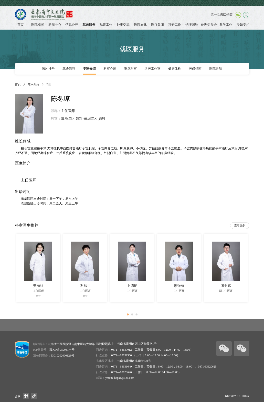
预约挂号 (48, 68)
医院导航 (215, 68)
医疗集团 (157, 24)
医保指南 (195, 68)
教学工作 (226, 24)
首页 (20, 24)
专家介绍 (89, 68)
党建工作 (106, 24)
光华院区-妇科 (94, 119)
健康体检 (174, 68)
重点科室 (130, 68)
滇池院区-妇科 (72, 119)
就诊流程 (69, 68)
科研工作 (174, 24)
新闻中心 (54, 24)
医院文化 (140, 24)
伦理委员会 (209, 24)
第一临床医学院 (222, 15)
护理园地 (191, 24)
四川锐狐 (244, 395)
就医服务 (89, 24)
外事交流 (123, 24)
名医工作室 (152, 68)
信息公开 (71, 24)
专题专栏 (243, 24)
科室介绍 (110, 68)
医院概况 (37, 24)
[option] (38, 268)
